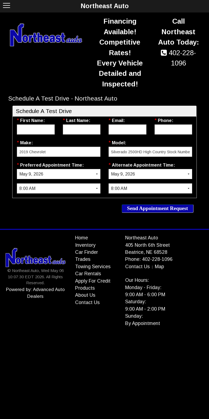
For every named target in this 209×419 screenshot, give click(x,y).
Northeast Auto (141, 237)
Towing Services (92, 266)
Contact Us (87, 302)
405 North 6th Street (147, 245)
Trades (82, 259)
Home (81, 237)
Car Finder (86, 252)
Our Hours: (137, 280)
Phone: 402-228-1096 (149, 259)
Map (159, 266)
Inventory (85, 245)
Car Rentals (88, 273)
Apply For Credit (92, 281)
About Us (85, 295)
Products (85, 288)
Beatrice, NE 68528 (146, 252)
